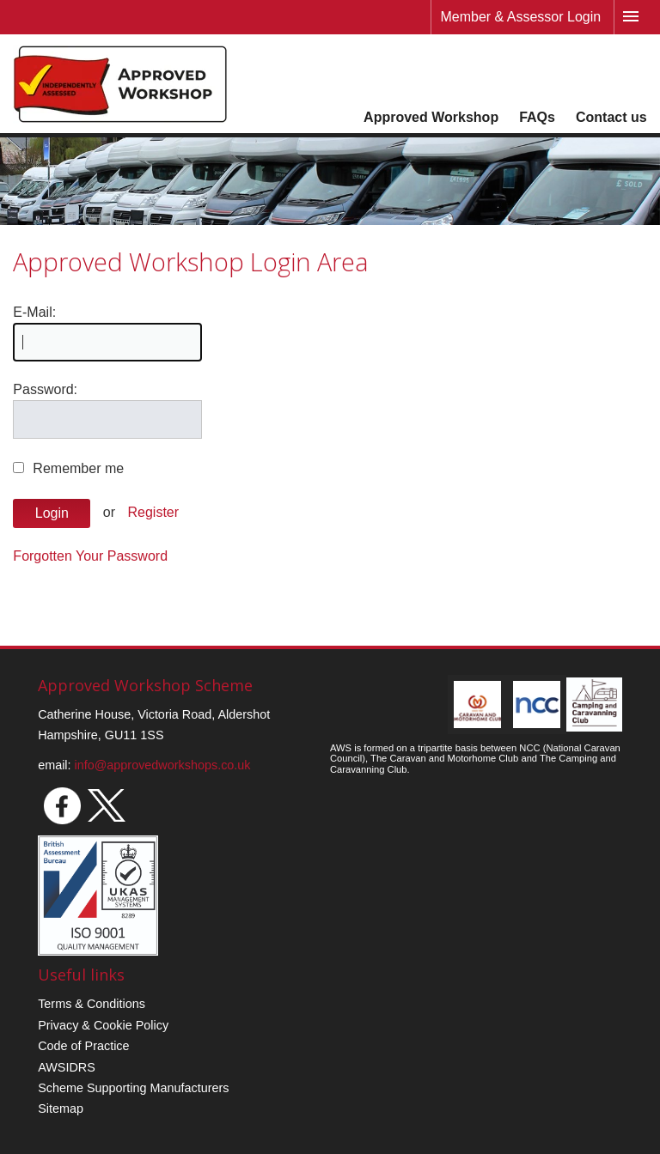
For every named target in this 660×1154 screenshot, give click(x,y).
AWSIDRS (66, 1067)
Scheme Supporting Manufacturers (133, 1088)
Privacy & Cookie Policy (103, 1025)
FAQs (537, 117)
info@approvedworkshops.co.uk (163, 765)
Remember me (78, 468)
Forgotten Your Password (90, 556)
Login (52, 513)
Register (154, 512)
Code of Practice (83, 1046)
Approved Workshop (431, 117)
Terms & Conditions (91, 1004)
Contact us (611, 117)
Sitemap (60, 1108)
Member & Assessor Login (520, 16)
